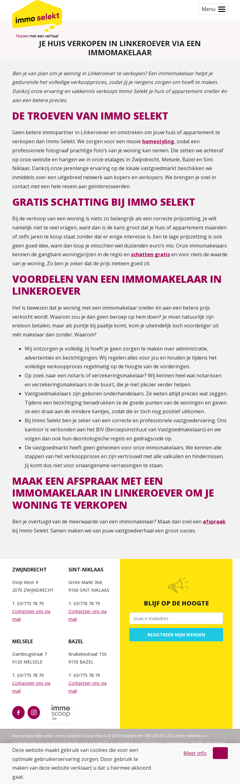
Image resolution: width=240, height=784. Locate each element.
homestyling (158, 141)
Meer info (195, 753)
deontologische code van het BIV (80, 742)
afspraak (214, 521)
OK (220, 753)
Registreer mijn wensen (176, 635)
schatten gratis (150, 254)
